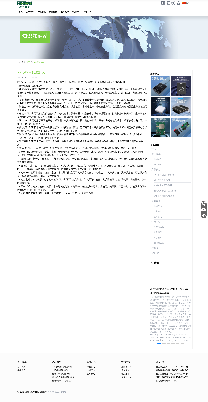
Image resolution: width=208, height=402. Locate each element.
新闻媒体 (53, 11)
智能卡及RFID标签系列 (164, 195)
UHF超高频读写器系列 (164, 174)
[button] (159, 343)
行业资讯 (158, 211)
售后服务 (158, 237)
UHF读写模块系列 (162, 179)
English (87, 11)
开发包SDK (159, 226)
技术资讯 (158, 216)
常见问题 (158, 232)
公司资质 (158, 164)
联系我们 (76, 11)
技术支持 (65, 11)
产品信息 (42, 11)
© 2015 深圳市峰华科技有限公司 (32, 391)
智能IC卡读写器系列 (163, 185)
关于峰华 (30, 11)
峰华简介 (158, 159)
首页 (20, 11)
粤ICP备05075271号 (57, 391)
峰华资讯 (158, 206)
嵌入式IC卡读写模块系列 (165, 190)
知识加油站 (39, 62)
